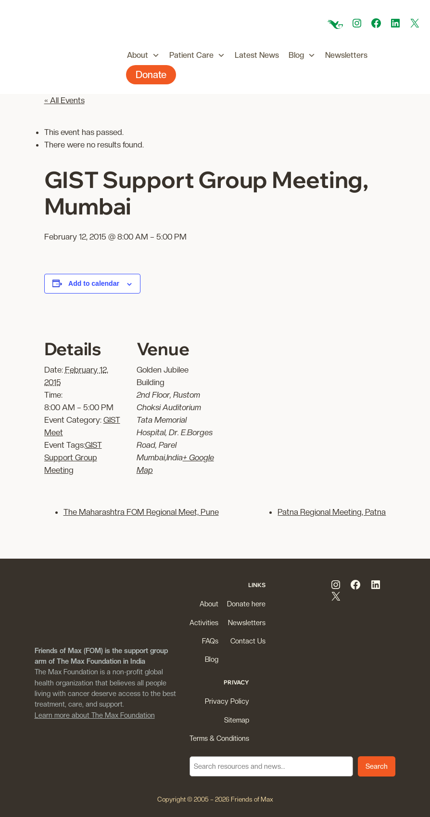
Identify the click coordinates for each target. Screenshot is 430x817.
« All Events (64, 100)
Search (201, 750)
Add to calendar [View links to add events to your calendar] (93, 283)
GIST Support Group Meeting (73, 457)
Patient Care (197, 55)
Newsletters (346, 55)
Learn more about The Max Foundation (95, 715)
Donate (151, 74)
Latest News (257, 55)
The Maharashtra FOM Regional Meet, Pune (141, 512)
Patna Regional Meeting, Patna (332, 512)
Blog (302, 55)
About (143, 55)
